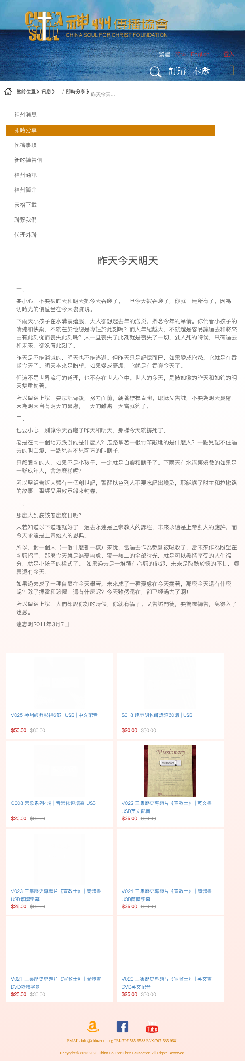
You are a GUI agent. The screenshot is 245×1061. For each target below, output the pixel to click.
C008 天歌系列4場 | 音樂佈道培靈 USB (53, 803)
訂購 (177, 70)
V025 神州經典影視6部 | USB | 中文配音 (54, 715)
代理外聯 (25, 235)
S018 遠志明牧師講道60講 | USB (157, 715)
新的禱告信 (28, 160)
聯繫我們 (25, 220)
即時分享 (75, 91)
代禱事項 (25, 145)
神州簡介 (25, 190)
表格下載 (25, 205)
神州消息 (25, 114)
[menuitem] (228, 54)
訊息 (46, 91)
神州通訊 (25, 175)
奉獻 (201, 70)
